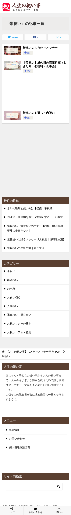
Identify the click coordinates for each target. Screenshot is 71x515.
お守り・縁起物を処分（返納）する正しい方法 (35, 217)
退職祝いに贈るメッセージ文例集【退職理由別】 (36, 239)
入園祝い (12, 306)
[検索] (34, 486)
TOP (33, 351)
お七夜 (11, 288)
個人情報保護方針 (19, 447)
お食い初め (13, 297)
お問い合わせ (17, 438)
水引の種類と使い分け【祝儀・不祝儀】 (31, 208)
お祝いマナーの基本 (19, 323)
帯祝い (27, 52)
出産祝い (12, 280)
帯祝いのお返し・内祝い (39, 112)
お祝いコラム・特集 (19, 332)
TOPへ (59, 510)
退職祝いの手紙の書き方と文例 (25, 248)
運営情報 (14, 429)
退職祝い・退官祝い (19, 314)
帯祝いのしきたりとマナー (40, 47)
